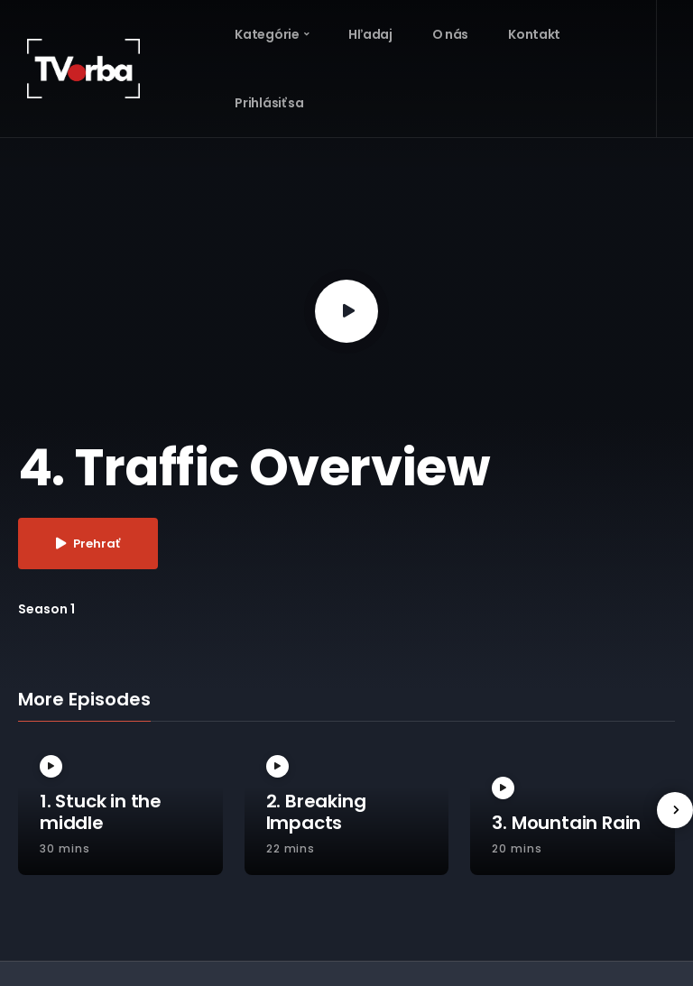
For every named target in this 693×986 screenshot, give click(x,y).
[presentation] (675, 810)
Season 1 (46, 609)
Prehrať (88, 543)
